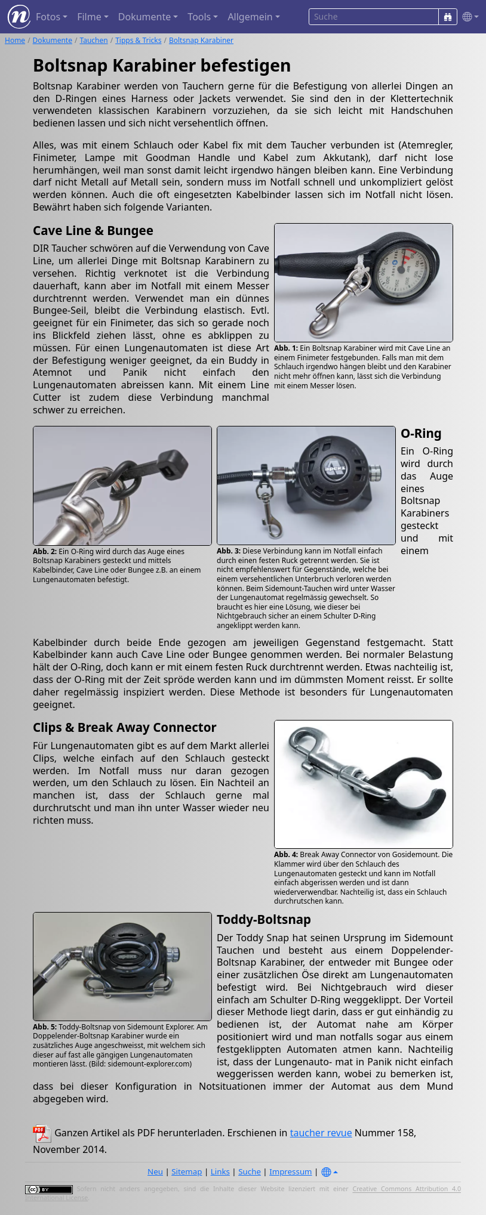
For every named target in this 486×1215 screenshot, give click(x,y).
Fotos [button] (48, 16)
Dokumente (52, 40)
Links (220, 1171)
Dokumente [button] (144, 16)
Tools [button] (199, 16)
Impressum (290, 1171)
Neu (155, 1171)
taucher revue (321, 1132)
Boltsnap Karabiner (201, 40)
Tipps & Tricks (138, 40)
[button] (468, 17)
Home (15, 40)
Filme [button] (89, 16)
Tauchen (93, 40)
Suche (249, 1171)
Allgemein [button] (249, 16)
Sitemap (186, 1171)
